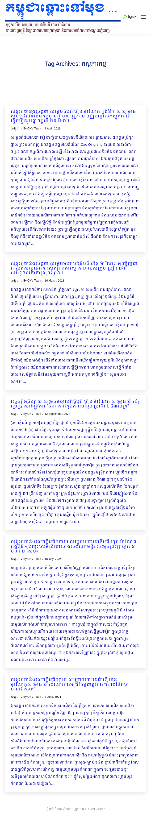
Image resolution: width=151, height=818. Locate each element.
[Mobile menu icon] (143, 17)
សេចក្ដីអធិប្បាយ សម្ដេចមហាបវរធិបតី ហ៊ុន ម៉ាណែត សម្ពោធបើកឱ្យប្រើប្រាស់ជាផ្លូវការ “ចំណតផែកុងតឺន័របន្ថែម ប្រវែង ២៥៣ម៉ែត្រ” (75, 404)
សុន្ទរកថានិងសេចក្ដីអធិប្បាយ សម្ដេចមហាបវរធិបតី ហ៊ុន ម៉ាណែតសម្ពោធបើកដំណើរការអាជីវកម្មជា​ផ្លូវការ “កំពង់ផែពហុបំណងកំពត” (70, 685)
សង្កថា (15, 128)
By (32, 128)
